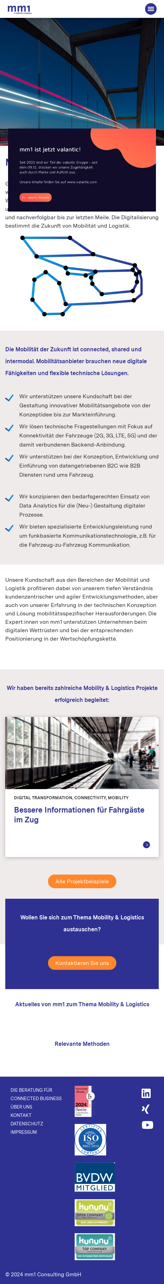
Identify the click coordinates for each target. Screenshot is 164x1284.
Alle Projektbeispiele (82, 881)
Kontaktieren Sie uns (82, 963)
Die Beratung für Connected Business (19, 9)
